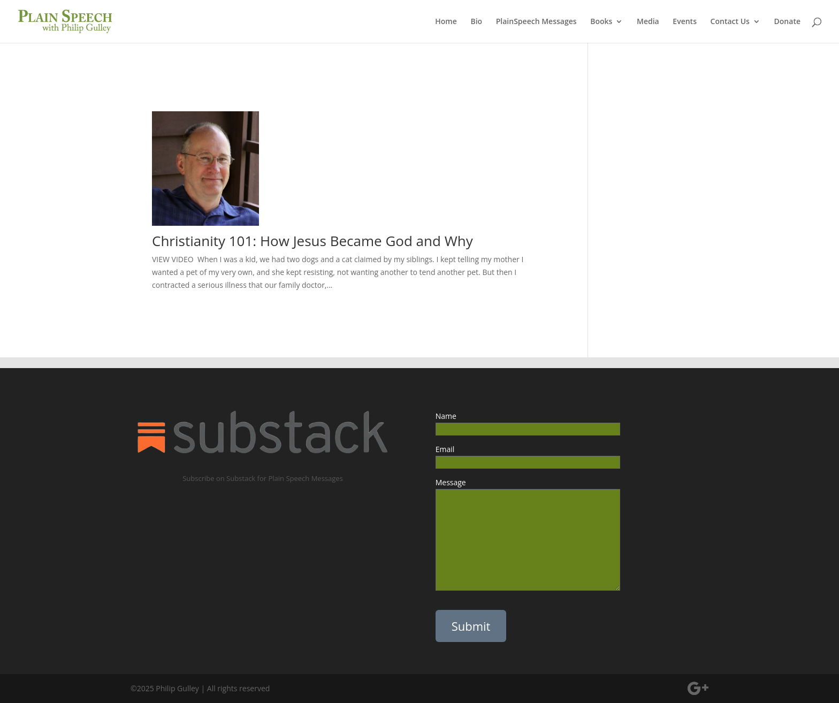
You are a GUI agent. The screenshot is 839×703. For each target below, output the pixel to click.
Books (601, 22)
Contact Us (730, 22)
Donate (787, 22)
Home (446, 22)
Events (685, 22)
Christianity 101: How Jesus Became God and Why (314, 240)
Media (648, 22)
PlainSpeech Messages (536, 22)
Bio (476, 22)
